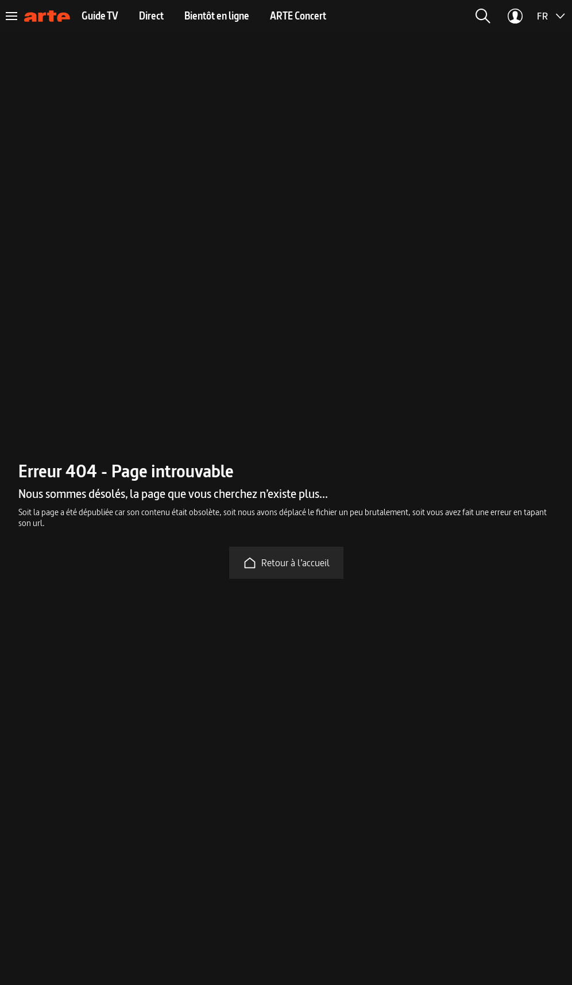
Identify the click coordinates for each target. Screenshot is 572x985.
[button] (483, 16)
